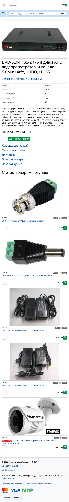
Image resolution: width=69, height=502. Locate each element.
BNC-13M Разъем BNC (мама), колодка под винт (23, 221)
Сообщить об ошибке (11, 497)
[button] (13, 5)
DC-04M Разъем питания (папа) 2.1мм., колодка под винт (27, 276)
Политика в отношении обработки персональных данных (27, 484)
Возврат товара (13, 159)
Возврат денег (12, 164)
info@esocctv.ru (8, 470)
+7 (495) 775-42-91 (10, 466)
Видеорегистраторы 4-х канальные (22, 78)
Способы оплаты (13, 150)
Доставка (8, 155)
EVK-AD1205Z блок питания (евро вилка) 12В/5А (23, 331)
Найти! (63, 13)
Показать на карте (10, 478)
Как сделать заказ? (15, 145)
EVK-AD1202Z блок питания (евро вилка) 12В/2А (23, 385)
